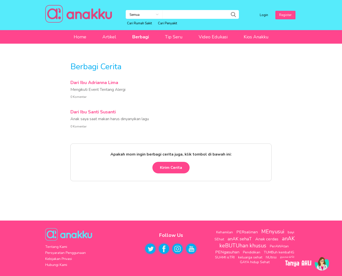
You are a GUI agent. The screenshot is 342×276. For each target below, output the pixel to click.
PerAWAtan (279, 246)
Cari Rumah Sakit (139, 23)
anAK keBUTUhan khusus (257, 242)
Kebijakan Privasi (58, 258)
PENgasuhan (227, 252)
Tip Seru (174, 37)
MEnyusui (272, 231)
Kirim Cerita (171, 167)
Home (80, 37)
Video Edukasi (213, 37)
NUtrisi (271, 257)
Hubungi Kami (56, 264)
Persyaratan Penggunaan (65, 252)
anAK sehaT (240, 239)
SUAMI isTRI (225, 257)
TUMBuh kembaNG (279, 252)
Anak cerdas (266, 239)
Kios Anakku (256, 37)
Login (264, 15)
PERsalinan (247, 232)
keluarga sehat (250, 257)
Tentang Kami (56, 246)
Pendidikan (251, 252)
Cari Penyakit (167, 23)
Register (285, 15)
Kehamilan (224, 232)
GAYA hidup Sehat (255, 262)
